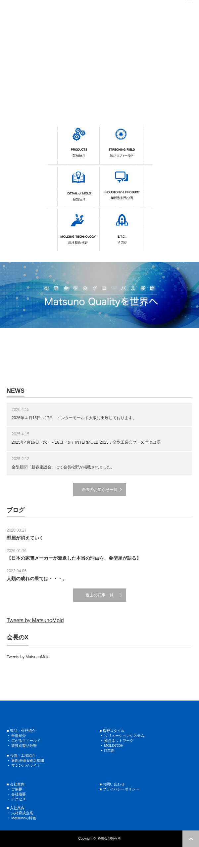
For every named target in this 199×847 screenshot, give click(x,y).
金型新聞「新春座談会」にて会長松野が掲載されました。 (63, 467)
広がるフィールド (25, 741)
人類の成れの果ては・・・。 (37, 578)
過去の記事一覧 (100, 595)
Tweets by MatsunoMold (35, 620)
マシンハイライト (25, 765)
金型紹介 (18, 736)
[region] (99, 61)
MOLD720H (114, 745)
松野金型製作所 (109, 838)
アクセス (18, 799)
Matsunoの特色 (23, 818)
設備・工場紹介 (22, 755)
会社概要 (18, 794)
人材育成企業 (22, 813)
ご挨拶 (16, 789)
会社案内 (17, 784)
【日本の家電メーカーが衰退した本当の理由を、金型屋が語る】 (74, 558)
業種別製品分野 (24, 745)
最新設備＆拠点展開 (27, 760)
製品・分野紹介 (22, 731)
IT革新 (109, 750)
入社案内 (17, 808)
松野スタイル (113, 731)
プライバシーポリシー (121, 789)
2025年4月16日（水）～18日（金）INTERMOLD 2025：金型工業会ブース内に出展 (86, 442)
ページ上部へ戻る (190, 838)
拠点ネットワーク (118, 741)
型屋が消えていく (25, 538)
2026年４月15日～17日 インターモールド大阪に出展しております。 (74, 418)
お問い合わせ (113, 784)
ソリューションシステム (123, 736)
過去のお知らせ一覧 (100, 489)
